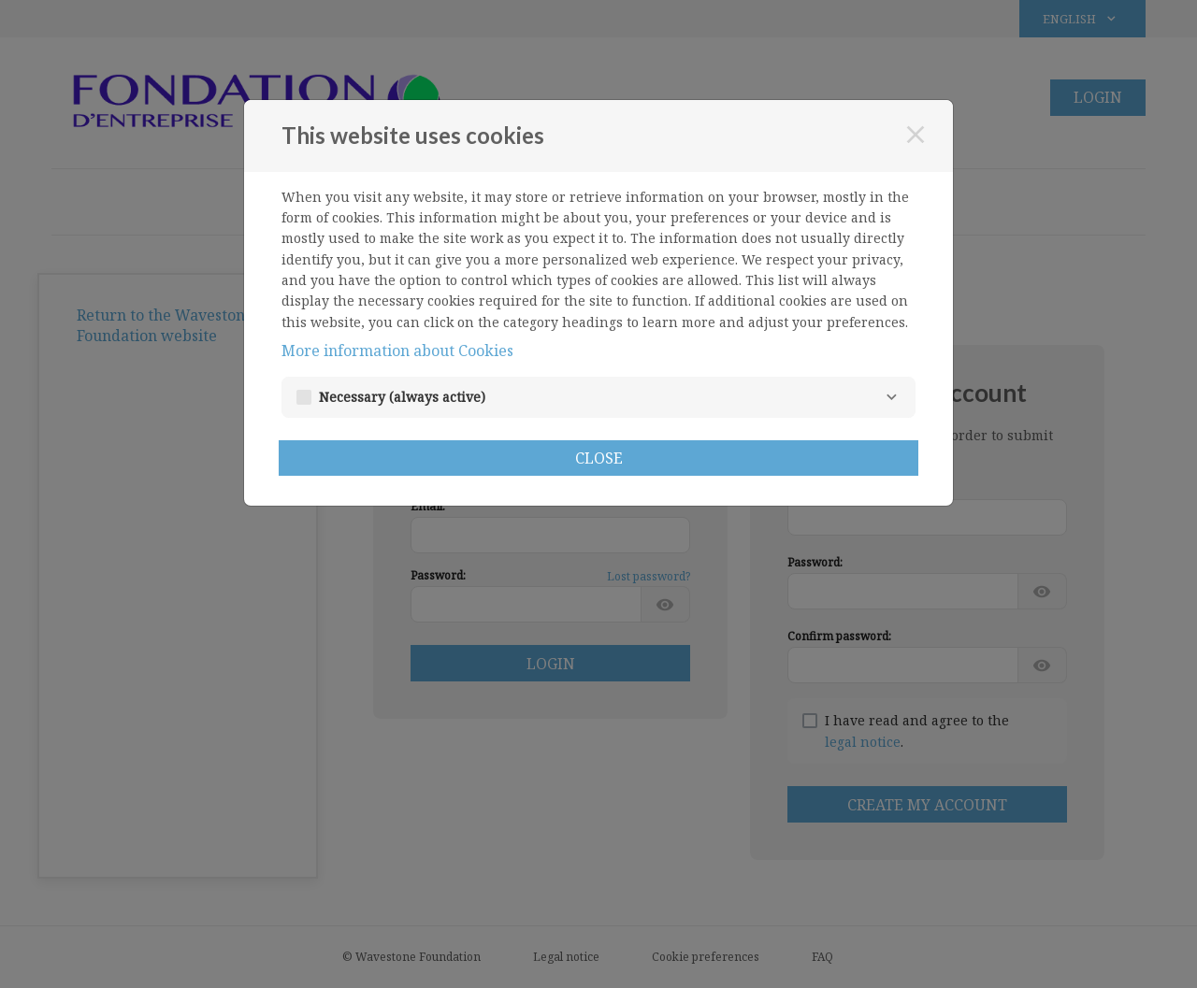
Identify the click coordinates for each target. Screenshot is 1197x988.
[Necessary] (891, 397)
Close (599, 458)
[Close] (915, 134)
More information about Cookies (397, 350)
